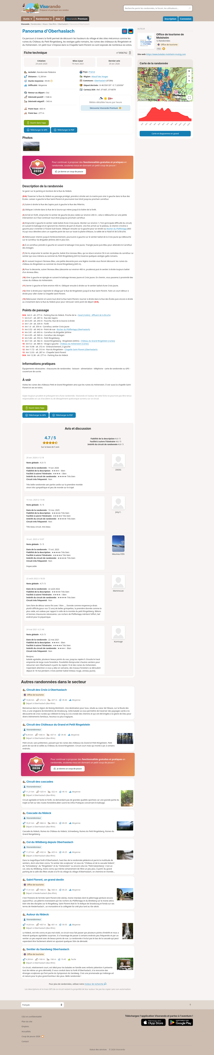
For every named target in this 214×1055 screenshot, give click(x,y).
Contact (25, 1041)
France (92, 72)
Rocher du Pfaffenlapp (117, 228)
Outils (27, 18)
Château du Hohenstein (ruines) (74, 343)
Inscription (170, 18)
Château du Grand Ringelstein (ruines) (98, 341)
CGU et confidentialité (32, 1016)
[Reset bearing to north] (189, 80)
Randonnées (44, 18)
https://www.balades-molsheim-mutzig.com (166, 54)
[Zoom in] (189, 71)
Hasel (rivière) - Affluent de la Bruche (94, 315)
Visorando (25, 24)
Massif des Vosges (100, 76)
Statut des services (98, 1049)
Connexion (185, 18)
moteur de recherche (95, 984)
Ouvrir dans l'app (36, 122)
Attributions (142, 100)
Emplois (25, 1026)
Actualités (26, 1031)
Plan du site (27, 1021)
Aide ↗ (59, 18)
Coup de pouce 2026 (33, 1036)
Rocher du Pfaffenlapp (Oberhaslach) (73, 329)
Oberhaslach (100, 80)
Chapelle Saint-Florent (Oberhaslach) (81, 349)
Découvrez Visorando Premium (105, 108)
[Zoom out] (189, 76)
